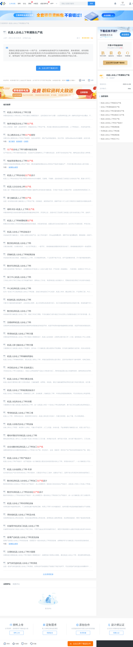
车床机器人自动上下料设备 (109, 131)
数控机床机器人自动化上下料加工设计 (25, 480)
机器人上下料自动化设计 (19, 175)
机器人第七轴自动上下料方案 (18, 345)
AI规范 (36, 3)
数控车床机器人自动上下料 (17, 266)
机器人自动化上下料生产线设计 (111, 123)
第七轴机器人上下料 (17, 198)
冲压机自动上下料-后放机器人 (18, 367)
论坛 (24, 3)
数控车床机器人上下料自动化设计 (23, 492)
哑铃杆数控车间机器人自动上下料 (20, 435)
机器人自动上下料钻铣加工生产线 (112, 115)
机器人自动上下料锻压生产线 (110, 103)
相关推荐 (6, 105)
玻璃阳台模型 (13, 167)
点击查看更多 (48, 574)
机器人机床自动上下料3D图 (17, 401)
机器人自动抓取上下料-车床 (17, 469)
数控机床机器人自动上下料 (17, 243)
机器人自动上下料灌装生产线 (19, 23)
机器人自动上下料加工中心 (109, 139)
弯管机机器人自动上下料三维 (18, 413)
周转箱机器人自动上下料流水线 (19, 514)
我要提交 (50, 633)
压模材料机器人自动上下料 (17, 322)
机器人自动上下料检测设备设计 (19, 390)
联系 (67, 80)
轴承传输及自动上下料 (18, 123)
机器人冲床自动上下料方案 (17, 112)
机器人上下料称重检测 (18, 220)
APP (51, 3)
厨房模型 (19, 141)
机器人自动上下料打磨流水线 (18, 379)
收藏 (82, 80)
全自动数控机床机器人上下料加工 (23, 446)
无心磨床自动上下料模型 (19, 135)
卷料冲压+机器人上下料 (18, 209)
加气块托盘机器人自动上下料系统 (20, 563)
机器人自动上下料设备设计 (17, 232)
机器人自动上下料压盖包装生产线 (112, 111)
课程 (29, 2)
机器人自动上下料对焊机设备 (18, 503)
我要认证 (116, 633)
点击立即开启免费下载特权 (115, 63)
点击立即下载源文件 (80, 644)
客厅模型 (12, 141)
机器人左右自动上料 (17, 186)
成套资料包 (44, 2)
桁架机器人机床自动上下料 (17, 299)
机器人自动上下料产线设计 (17, 458)
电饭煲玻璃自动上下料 (18, 160)
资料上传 (17, 633)
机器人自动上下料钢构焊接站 (18, 356)
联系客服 (83, 633)
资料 (19, 3)
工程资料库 (4, 23)
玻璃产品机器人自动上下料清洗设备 (21, 537)
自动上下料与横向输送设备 (20, 149)
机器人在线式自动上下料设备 (18, 424)
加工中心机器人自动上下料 (17, 277)
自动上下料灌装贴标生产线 (109, 107)
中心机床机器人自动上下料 (17, 288)
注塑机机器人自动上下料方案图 (19, 552)
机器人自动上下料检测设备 (109, 127)
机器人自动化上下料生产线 (109, 119)
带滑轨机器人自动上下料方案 (18, 333)
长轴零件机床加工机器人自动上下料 (21, 526)
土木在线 (12, 3)
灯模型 (26, 141)
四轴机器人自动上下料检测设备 (19, 254)
